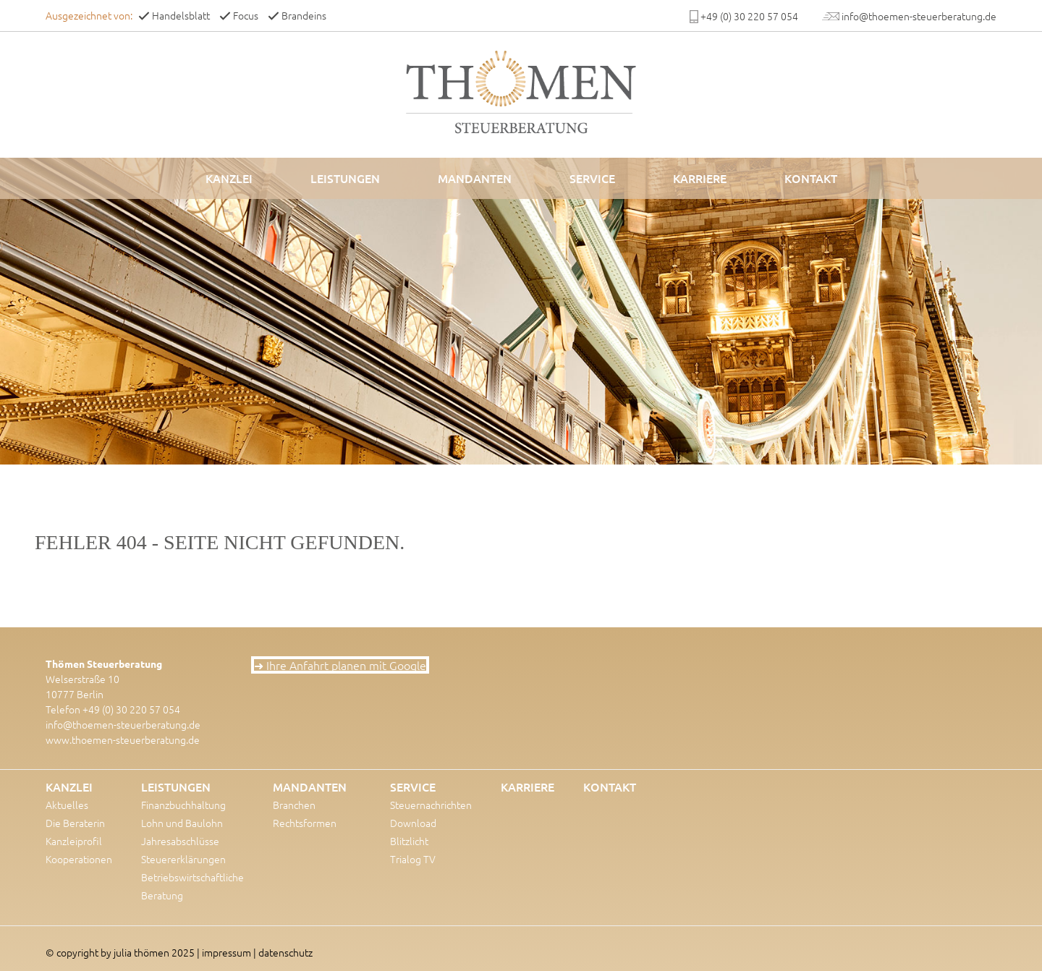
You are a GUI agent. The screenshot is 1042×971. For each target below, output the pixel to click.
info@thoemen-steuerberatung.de (123, 724)
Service (592, 178)
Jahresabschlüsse (180, 841)
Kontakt (810, 178)
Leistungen (345, 178)
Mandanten (475, 178)
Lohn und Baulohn (182, 822)
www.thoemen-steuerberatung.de (123, 739)
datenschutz (285, 952)
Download (413, 822)
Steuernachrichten (431, 804)
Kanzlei (229, 178)
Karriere (700, 178)
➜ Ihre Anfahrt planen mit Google (340, 665)
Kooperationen (79, 859)
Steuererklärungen (183, 859)
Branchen (294, 804)
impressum (226, 952)
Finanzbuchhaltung (183, 804)
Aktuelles (67, 804)
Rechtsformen (304, 822)
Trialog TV (413, 859)
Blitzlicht (409, 841)
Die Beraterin (75, 822)
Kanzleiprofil (74, 841)
